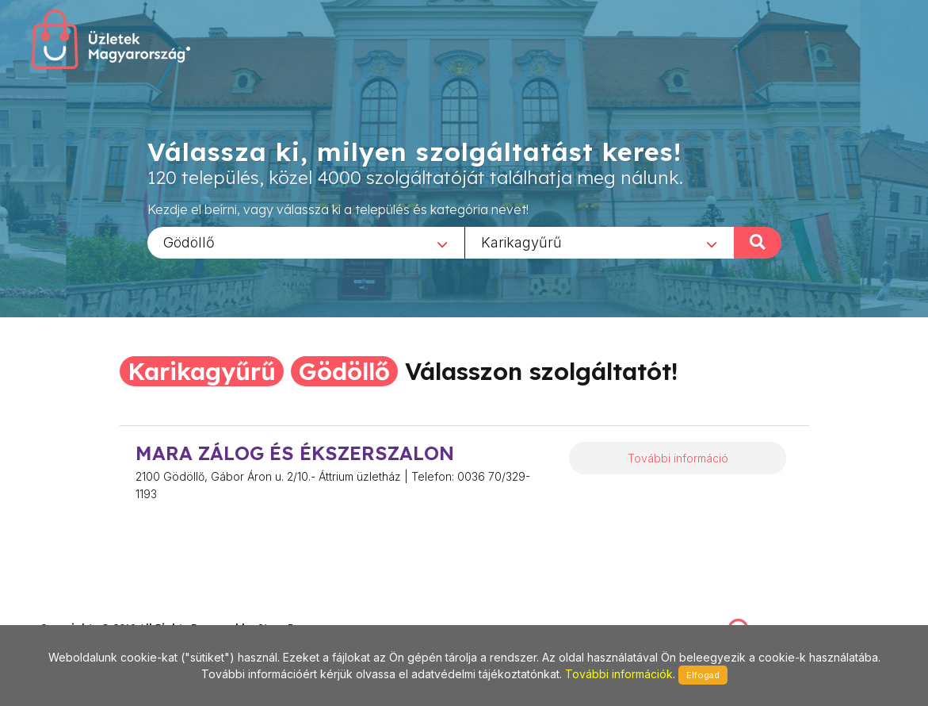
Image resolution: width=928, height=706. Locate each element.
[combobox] (305, 242)
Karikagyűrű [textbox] (521, 241)
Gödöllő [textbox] (189, 241)
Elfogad (703, 675)
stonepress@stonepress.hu (103, 610)
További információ (678, 458)
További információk (619, 674)
